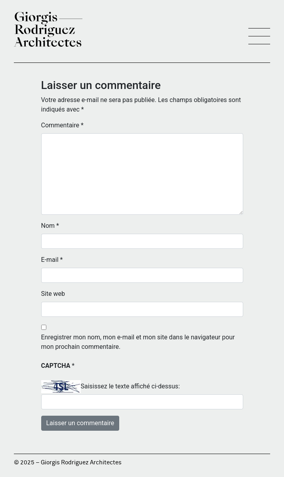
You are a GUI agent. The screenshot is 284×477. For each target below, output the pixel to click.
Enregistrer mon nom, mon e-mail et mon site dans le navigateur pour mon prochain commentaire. (138, 341)
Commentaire (62, 125)
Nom (50, 225)
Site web (53, 293)
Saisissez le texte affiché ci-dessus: (130, 386)
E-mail (52, 259)
